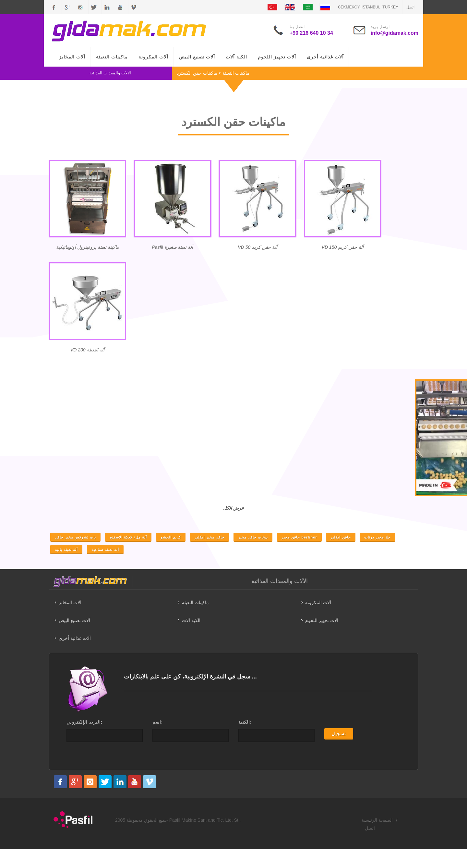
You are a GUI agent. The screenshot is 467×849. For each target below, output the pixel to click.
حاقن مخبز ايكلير (209, 537)
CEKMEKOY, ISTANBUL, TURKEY (368, 7)
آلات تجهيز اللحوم (277, 56)
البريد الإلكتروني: (84, 722)
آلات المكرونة (153, 56)
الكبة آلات (236, 56)
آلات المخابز (72, 56)
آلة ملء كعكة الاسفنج (128, 537)
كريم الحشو (171, 537)
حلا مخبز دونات (377, 537)
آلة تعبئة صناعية (105, 549)
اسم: (157, 722)
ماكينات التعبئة (112, 56)
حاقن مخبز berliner (299, 537)
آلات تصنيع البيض (197, 56)
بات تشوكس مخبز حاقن (75, 537)
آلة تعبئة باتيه (66, 549)
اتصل (410, 7)
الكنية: (245, 722)
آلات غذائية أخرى (325, 56)
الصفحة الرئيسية (377, 820)
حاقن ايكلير (340, 537)
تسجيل (338, 733)
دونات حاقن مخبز (253, 537)
